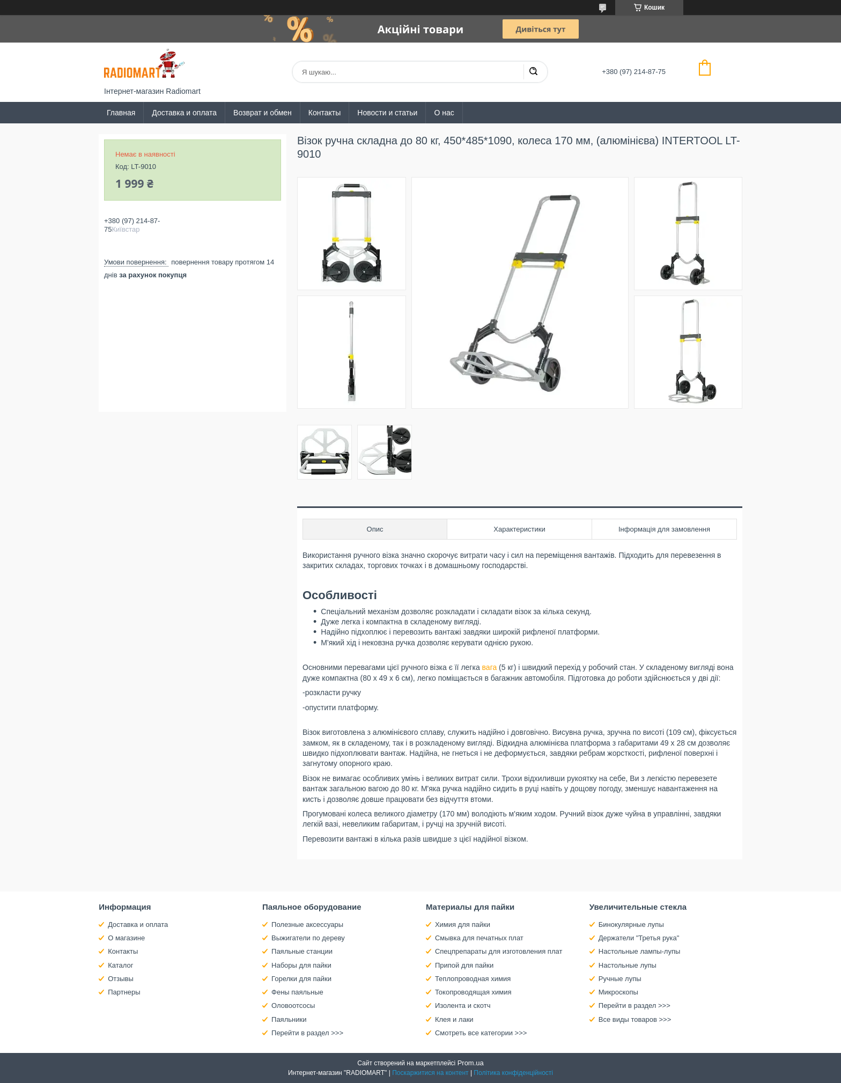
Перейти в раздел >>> (307, 1033)
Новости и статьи (387, 112)
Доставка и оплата (184, 112)
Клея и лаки (454, 1019)
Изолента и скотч (463, 1005)
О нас (444, 112)
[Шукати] (533, 71)
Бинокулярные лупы (631, 924)
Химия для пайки (462, 924)
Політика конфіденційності (513, 1073)
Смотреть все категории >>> (481, 1033)
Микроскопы (618, 992)
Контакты (324, 112)
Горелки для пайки (301, 979)
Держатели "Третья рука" (639, 938)
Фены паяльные (297, 992)
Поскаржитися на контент (430, 1073)
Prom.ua (471, 1063)
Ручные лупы (620, 979)
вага (489, 667)
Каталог (120, 965)
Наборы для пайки (301, 965)
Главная (121, 112)
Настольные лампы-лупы (640, 951)
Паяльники (288, 1019)
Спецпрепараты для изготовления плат (498, 951)
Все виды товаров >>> (635, 1019)
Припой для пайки (464, 965)
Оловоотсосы (293, 1005)
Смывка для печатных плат (479, 938)
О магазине (126, 938)
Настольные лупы (627, 965)
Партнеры (124, 992)
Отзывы (121, 979)
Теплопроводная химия (473, 979)
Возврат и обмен (262, 112)
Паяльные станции (302, 951)
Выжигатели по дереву (308, 938)
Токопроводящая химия (473, 992)
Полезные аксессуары (307, 924)
